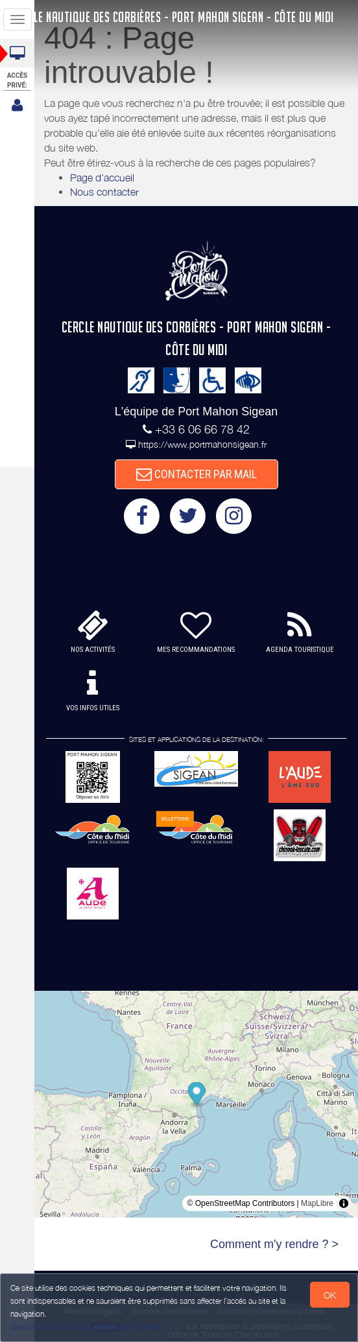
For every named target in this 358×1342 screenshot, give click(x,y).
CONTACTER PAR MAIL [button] (196, 474)
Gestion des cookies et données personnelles (85, 1327)
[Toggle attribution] (344, 1203)
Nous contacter (104, 192)
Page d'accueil (102, 177)
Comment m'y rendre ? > (274, 1244)
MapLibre (317, 1203)
